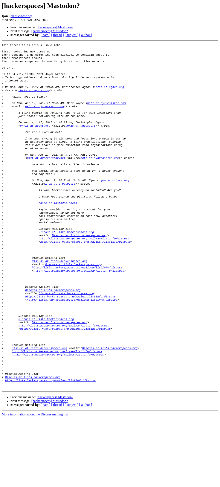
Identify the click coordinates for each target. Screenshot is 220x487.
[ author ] (85, 35)
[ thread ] (57, 35)
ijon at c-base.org (20, 16)
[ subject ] (71, 35)
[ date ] (45, 35)
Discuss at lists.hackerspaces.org (66, 270)
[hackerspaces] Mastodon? (55, 27)
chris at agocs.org (109, 96)
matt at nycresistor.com (106, 115)
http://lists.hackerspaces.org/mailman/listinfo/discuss (84, 278)
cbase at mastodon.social (59, 235)
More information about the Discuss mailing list (35, 483)
